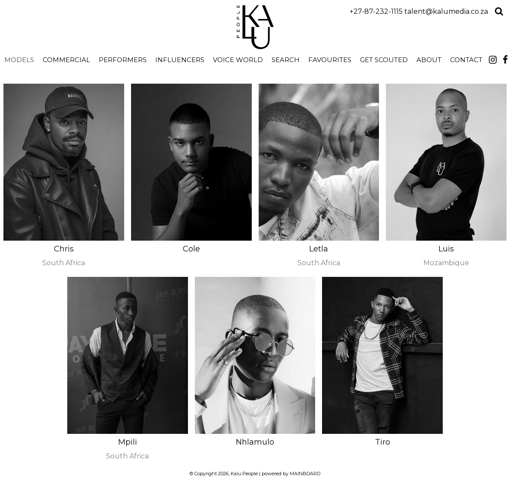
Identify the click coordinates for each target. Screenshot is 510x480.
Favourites (329, 60)
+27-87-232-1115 (376, 11)
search (286, 60)
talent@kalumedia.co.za (446, 11)
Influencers (179, 60)
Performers (123, 60)
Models (19, 60)
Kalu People (255, 27)
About (428, 60)
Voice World (238, 60)
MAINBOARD (305, 474)
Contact (466, 60)
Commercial (66, 60)
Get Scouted (384, 60)
